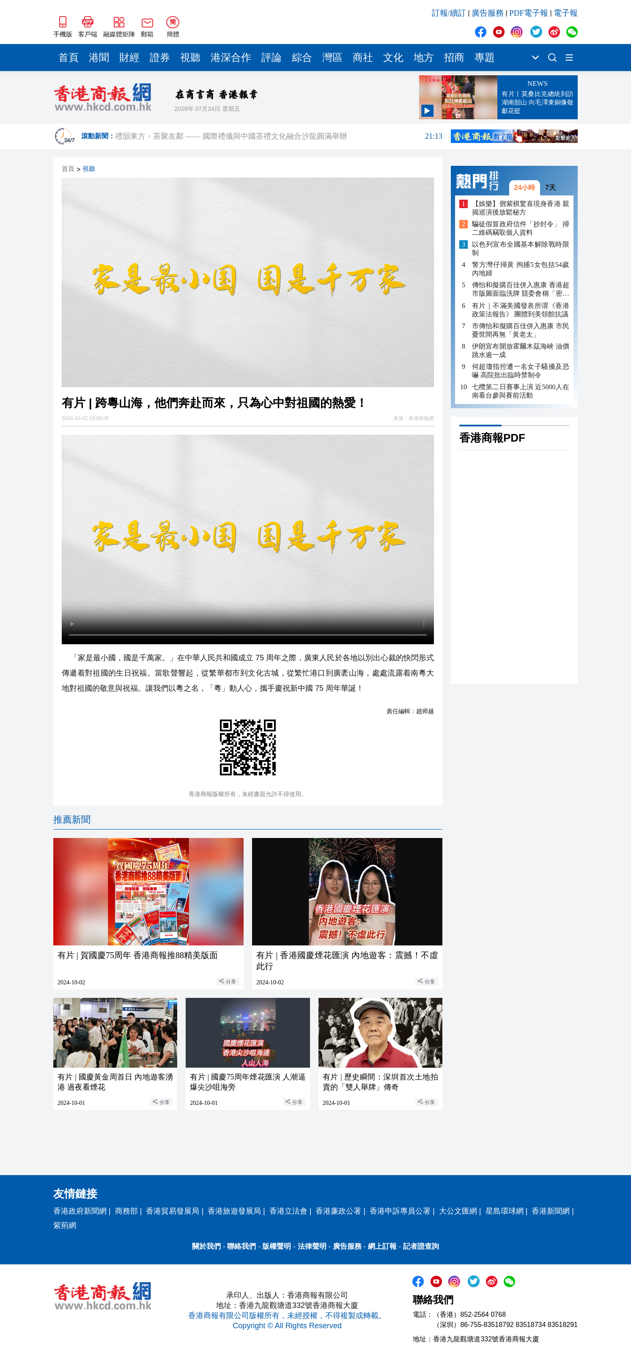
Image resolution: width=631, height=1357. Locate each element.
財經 (129, 57)
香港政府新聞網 (80, 1211)
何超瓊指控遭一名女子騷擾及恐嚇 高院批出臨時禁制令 (520, 371)
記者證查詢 (421, 1246)
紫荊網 (64, 1225)
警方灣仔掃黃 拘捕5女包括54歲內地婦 (520, 269)
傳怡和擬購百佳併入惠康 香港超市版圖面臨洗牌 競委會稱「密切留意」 (520, 289)
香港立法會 (288, 1211)
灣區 (332, 57)
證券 (160, 57)
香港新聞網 (551, 1211)
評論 (271, 57)
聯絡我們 (241, 1246)
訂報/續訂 (449, 12)
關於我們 (206, 1246)
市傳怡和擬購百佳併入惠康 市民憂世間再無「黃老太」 (520, 330)
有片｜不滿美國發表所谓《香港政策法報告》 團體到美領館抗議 (520, 310)
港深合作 (231, 57)
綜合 (302, 57)
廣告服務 (488, 12)
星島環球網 (505, 1211)
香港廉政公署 (338, 1211)
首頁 (68, 57)
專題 (485, 57)
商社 (363, 57)
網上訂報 (382, 1246)
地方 (424, 57)
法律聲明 (312, 1246)
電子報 (566, 12)
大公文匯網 (458, 1211)
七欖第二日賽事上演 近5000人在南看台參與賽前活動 (520, 391)
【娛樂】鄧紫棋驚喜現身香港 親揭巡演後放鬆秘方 (520, 208)
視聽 (190, 57)
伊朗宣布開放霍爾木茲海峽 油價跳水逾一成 (520, 350)
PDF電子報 (528, 12)
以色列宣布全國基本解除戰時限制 (520, 248)
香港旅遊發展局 (234, 1211)
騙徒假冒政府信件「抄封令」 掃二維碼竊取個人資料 (520, 228)
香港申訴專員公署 (400, 1211)
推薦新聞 (72, 819)
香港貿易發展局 (172, 1211)
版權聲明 (276, 1246)
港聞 (99, 57)
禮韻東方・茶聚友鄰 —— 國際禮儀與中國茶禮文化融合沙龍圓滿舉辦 (278, 140)
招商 (454, 57)
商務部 (126, 1211)
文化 (393, 57)
